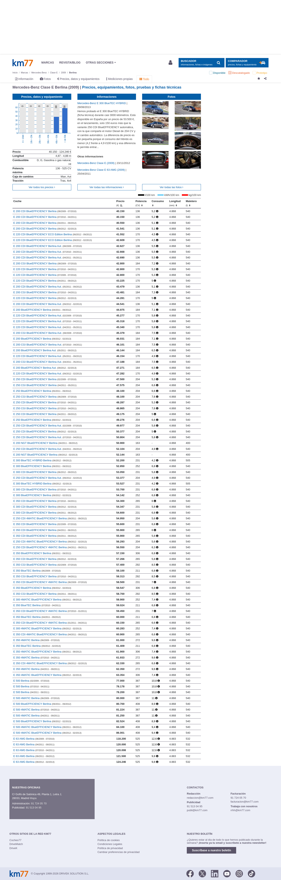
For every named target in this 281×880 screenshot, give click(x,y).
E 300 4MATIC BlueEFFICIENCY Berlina (47, 599)
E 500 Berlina (31, 680)
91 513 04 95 (33, 807)
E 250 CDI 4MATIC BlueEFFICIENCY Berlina (50, 518)
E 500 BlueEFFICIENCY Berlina (42, 703)
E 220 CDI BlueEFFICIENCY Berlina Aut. (47, 315)
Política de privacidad (110, 848)
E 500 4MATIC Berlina (36, 698)
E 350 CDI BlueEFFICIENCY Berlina (45, 501)
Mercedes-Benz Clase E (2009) (96, 163)
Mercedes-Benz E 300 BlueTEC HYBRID (102, 103)
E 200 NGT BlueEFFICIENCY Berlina (45, 443)
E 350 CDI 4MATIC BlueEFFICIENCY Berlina (50, 634)
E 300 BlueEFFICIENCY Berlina (42, 466)
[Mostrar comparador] (247, 63)
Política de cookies (108, 840)
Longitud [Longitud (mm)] (175, 203)
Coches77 (15, 840)
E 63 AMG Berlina (33, 738)
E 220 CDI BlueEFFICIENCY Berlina (45, 269)
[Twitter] (202, 873)
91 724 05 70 (38, 803)
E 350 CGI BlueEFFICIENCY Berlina (45, 564)
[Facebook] (190, 873)
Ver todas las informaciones (107, 187)
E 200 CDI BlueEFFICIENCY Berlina (45, 211)
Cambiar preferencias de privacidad (118, 852)
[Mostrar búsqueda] (201, 63)
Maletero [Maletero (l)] (191, 203)
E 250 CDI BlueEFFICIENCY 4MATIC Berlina (50, 547)
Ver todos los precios (42, 187)
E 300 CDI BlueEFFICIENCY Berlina (45, 472)
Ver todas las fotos (172, 187)
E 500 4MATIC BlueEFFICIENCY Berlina (47, 727)
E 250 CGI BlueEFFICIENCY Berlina (45, 385)
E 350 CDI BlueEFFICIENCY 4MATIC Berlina (50, 582)
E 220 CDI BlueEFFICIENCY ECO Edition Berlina (52, 234)
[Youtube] (227, 873)
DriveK (13, 848)
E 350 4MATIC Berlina (36, 640)
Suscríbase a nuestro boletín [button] (211, 850)
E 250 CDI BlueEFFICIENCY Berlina (45, 379)
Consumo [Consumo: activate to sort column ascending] (158, 203)
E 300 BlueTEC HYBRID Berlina (42, 460)
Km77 (22, 63)
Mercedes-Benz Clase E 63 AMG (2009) (101, 169)
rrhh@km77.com (240, 810)
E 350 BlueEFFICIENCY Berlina (42, 553)
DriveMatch (16, 844)
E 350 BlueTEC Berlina (37, 570)
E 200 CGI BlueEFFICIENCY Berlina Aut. (47, 332)
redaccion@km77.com (200, 797)
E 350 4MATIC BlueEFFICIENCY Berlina (47, 651)
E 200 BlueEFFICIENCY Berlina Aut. (45, 350)
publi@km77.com (197, 810)
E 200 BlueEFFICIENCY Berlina (42, 309)
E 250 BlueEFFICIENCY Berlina (42, 390)
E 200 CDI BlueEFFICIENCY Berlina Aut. (47, 246)
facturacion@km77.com (245, 801)
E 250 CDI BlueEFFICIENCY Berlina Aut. (47, 425)
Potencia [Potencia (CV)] (140, 203)
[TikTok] (251, 873)
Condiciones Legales (109, 844)
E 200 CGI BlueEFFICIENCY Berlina (45, 263)
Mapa (33, 798)
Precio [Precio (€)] (120, 203)
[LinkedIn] (214, 873)
